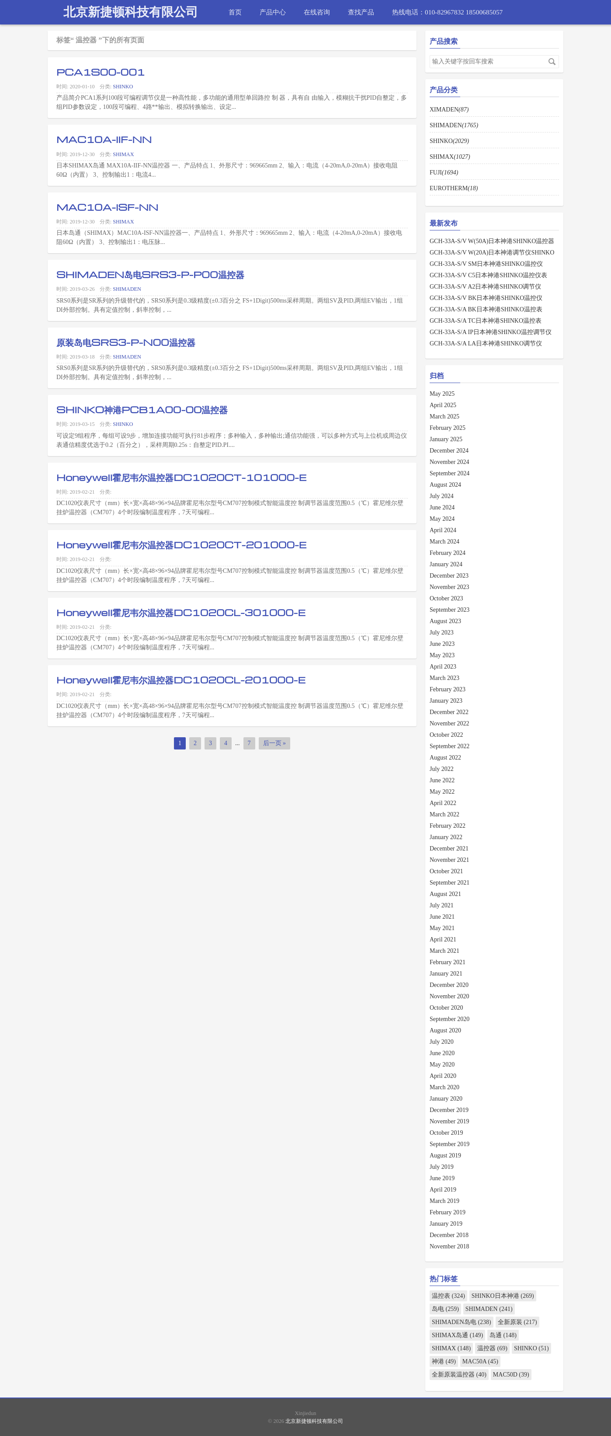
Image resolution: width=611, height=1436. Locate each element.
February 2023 (447, 689)
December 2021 (449, 848)
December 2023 (449, 575)
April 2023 (443, 666)
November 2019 (449, 1121)
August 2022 (445, 757)
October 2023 (446, 598)
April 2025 (443, 405)
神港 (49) (444, 1361)
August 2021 (445, 894)
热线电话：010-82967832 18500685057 (447, 12)
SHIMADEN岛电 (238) (461, 1322)
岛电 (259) (445, 1309)
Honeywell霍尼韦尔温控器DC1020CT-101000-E (181, 477)
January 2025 (446, 439)
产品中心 (273, 12)
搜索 (552, 61)
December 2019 (449, 1110)
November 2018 (449, 1246)
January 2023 (446, 700)
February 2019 (447, 1212)
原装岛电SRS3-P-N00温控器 (125, 342)
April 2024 (443, 530)
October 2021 (446, 871)
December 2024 (449, 450)
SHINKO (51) (531, 1348)
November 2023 (449, 587)
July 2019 (442, 1167)
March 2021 (444, 951)
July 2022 (442, 769)
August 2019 (445, 1155)
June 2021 (442, 916)
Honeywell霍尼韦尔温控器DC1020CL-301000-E (181, 612)
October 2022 (446, 735)
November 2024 (449, 462)
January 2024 (446, 564)
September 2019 (449, 1144)
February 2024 (447, 553)
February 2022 (447, 826)
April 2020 (443, 1076)
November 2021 (449, 860)
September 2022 (449, 746)
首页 (235, 12)
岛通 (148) (503, 1335)
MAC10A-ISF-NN (107, 207)
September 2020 (449, 1019)
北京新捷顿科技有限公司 (130, 12)
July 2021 (442, 905)
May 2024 (442, 519)
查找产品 (361, 12)
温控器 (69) (492, 1348)
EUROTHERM (454, 188)
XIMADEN (449, 109)
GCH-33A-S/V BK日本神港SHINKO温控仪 (486, 298)
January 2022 (446, 837)
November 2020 (449, 996)
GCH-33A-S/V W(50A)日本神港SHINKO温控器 (492, 241)
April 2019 (443, 1189)
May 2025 (442, 393)
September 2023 (449, 609)
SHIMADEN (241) (489, 1309)
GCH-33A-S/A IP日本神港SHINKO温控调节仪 (491, 332)
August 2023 (445, 621)
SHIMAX (123, 154)
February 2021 (447, 962)
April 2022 (443, 803)
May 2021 (442, 928)
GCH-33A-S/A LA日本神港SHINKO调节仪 (486, 343)
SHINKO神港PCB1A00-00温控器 (142, 409)
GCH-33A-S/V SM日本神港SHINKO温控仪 (486, 264)
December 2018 (449, 1235)
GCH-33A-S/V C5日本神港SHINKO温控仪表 (488, 275)
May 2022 (442, 791)
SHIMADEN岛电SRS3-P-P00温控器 (150, 274)
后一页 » (274, 743)
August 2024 (445, 484)
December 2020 (449, 985)
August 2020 (445, 1030)
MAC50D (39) (511, 1374)
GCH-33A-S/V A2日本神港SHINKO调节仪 (485, 286)
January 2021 (446, 973)
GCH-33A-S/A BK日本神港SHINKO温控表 (486, 309)
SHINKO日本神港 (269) (503, 1296)
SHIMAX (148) (451, 1348)
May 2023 (442, 655)
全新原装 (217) (517, 1322)
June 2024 (442, 507)
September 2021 (449, 882)
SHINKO (123, 87)
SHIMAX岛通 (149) (457, 1335)
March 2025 (444, 416)
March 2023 (444, 678)
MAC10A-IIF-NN (104, 139)
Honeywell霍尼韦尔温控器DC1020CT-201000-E (181, 544)
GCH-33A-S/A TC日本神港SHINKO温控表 (486, 320)
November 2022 (449, 723)
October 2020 (446, 1007)
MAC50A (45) (480, 1361)
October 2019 (446, 1132)
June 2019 (442, 1178)
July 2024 (442, 496)
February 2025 (447, 428)
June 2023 (442, 644)
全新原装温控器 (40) (459, 1374)
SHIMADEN (127, 289)
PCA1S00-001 (100, 72)
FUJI (444, 172)
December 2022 (449, 712)
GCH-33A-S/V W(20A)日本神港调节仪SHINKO (492, 252)
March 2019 (444, 1201)
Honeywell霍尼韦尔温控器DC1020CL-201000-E (181, 679)
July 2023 (442, 632)
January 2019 (446, 1223)
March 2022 (444, 814)
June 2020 (442, 1053)
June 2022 (442, 780)
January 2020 (446, 1098)
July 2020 (442, 1042)
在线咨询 (317, 12)
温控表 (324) (448, 1296)
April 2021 (443, 939)
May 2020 (442, 1064)
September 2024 (449, 473)
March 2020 (444, 1087)
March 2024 (444, 541)
